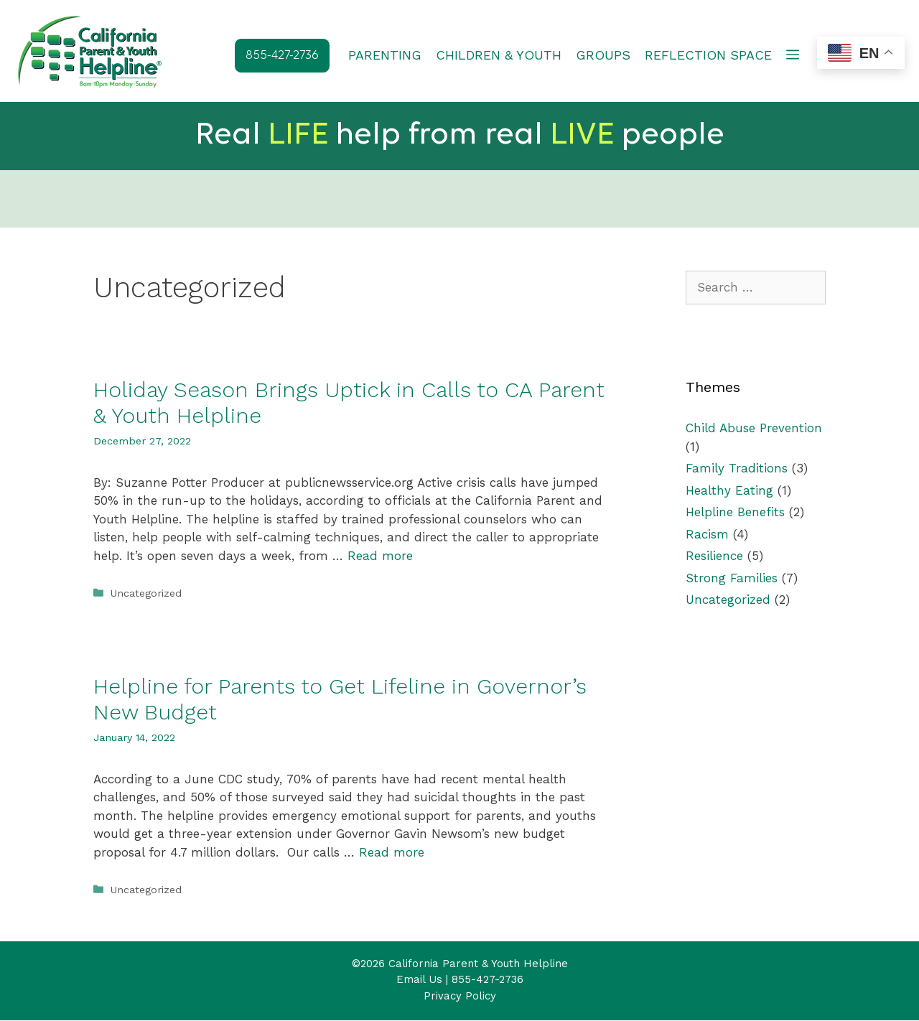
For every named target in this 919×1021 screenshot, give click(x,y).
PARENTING (384, 54)
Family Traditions (737, 469)
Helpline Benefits (735, 512)
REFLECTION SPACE (708, 54)
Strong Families (732, 579)
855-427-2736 (487, 980)
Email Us (419, 980)
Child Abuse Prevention (754, 428)
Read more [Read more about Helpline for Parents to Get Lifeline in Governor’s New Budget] (391, 853)
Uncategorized (146, 594)
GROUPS (603, 54)
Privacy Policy (460, 996)
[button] (792, 55)
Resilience (714, 556)
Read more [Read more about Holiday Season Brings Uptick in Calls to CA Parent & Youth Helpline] (380, 556)
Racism (707, 535)
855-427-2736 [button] (282, 55)
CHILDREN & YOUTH (498, 54)
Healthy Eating (729, 491)
